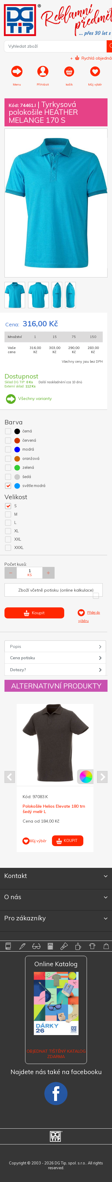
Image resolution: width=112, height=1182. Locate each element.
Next (102, 777)
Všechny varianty (28, 398)
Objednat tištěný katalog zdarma (56, 1053)
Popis (15, 646)
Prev (9, 777)
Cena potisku (22, 657)
